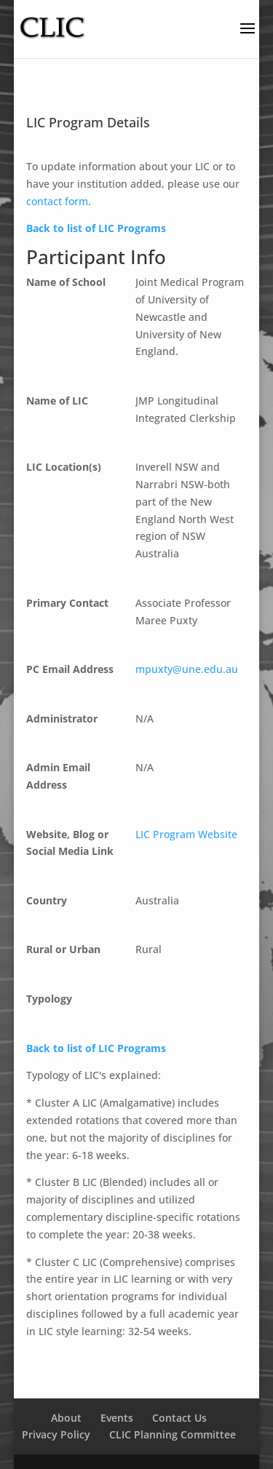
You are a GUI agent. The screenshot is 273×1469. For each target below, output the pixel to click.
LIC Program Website (186, 834)
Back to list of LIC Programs (96, 228)
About (66, 1418)
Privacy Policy (56, 1434)
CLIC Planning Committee (172, 1434)
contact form (57, 201)
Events (116, 1418)
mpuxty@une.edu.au (186, 669)
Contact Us (179, 1418)
